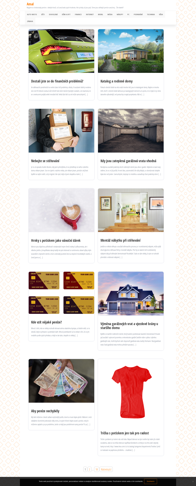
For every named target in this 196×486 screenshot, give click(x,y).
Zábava (162, 14)
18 (97, 463)
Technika (144, 14)
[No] (193, 481)
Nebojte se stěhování (45, 154)
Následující (106, 463)
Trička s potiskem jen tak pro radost (124, 426)
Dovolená (52, 14)
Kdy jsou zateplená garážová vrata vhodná (128, 154)
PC (123, 14)
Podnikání (132, 14)
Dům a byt (64, 14)
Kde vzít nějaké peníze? (46, 315)
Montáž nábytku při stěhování (120, 234)
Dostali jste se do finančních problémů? (57, 74)
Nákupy (115, 14)
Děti (42, 14)
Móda (105, 14)
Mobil (96, 14)
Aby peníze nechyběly (45, 404)
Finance (75, 14)
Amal (30, 4)
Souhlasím (150, 481)
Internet (86, 14)
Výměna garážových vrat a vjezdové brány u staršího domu (129, 319)
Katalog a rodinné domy (116, 74)
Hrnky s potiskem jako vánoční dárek (55, 234)
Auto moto (32, 14)
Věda (154, 14)
